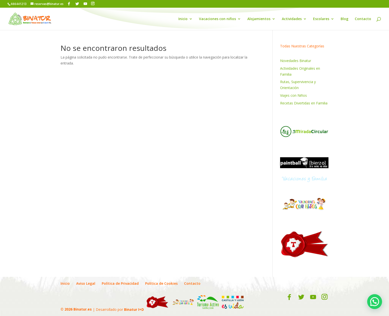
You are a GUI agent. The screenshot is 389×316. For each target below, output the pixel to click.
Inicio (183, 19)
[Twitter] (77, 3)
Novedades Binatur (295, 60)
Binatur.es (82, 309)
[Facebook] (69, 3)
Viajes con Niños (293, 95)
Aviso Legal (85, 283)
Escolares (321, 19)
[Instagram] (93, 3)
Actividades (292, 19)
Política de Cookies (161, 283)
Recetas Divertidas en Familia (303, 103)
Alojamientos (258, 19)
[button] (374, 301)
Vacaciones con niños (217, 19)
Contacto (363, 19)
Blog (344, 19)
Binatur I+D (134, 309)
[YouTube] (85, 3)
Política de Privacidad (120, 283)
